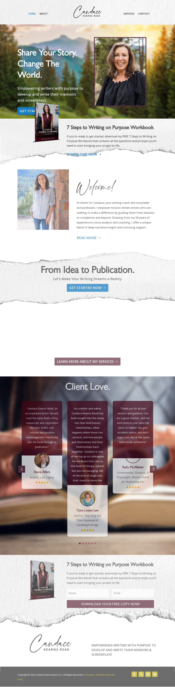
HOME (32, 13)
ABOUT (43, 13)
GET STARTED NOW (24, 111)
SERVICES (129, 13)
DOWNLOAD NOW (82, 154)
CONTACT (144, 13)
